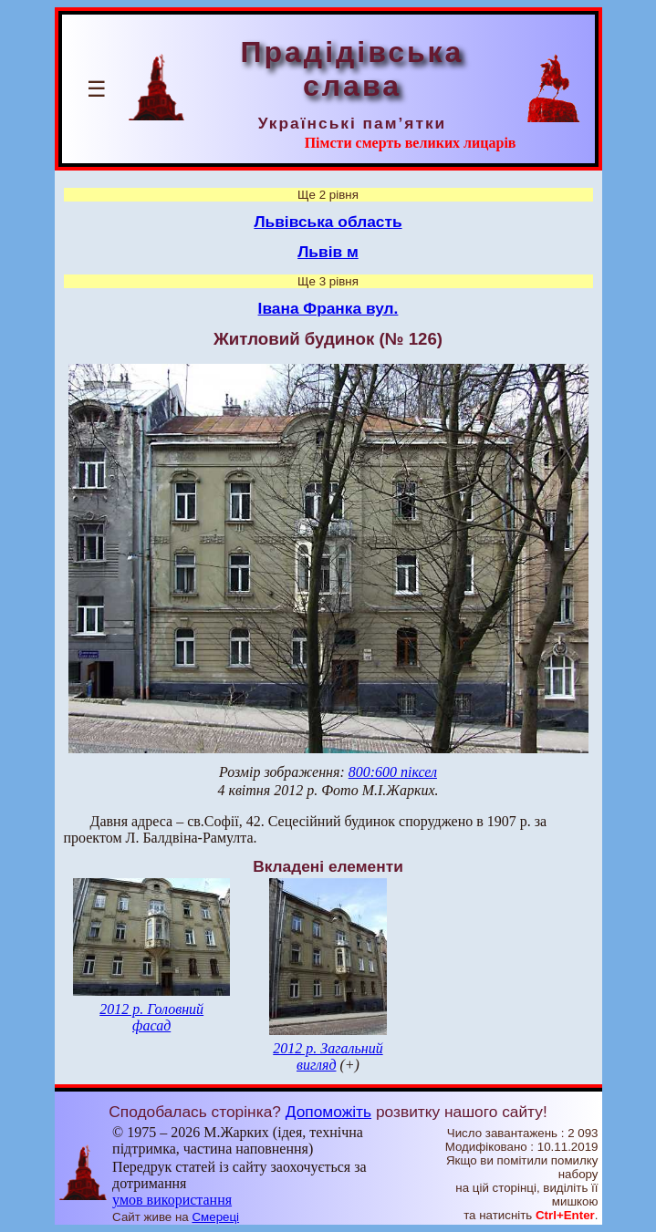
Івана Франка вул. (328, 308)
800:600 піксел (393, 772)
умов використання (172, 1199)
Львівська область (327, 221)
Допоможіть (328, 1112)
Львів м (328, 252)
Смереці (215, 1217)
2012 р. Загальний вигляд (327, 1056)
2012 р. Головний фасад (151, 1017)
